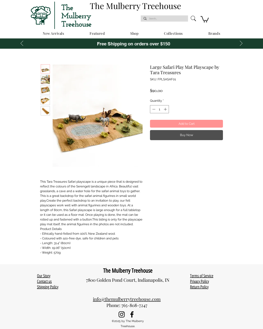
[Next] (241, 43)
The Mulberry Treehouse (127, 270)
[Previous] (22, 43)
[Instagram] (122, 314)
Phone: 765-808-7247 (126, 305)
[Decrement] (153, 109)
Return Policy (199, 286)
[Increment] (165, 109)
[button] (205, 18)
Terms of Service (201, 275)
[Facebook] (132, 314)
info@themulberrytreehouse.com (127, 299)
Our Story (43, 275)
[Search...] (164, 18)
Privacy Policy (199, 281)
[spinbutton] (159, 109)
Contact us (44, 281)
